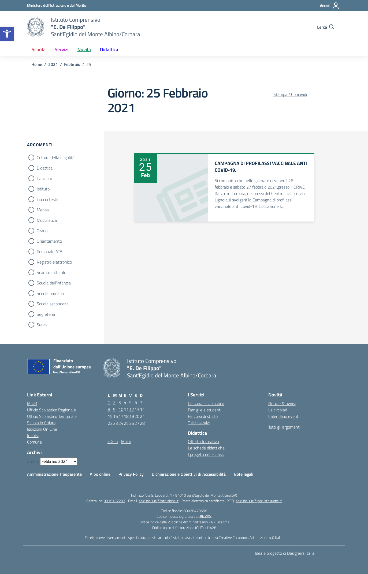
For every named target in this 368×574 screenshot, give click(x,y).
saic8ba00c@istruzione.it (159, 501)
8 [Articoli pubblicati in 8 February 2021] (109, 409)
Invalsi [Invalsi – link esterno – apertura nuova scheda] (33, 435)
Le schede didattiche (206, 448)
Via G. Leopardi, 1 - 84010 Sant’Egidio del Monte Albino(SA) (191, 495)
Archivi (33, 461)
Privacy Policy (131, 474)
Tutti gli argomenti (284, 427)
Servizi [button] (61, 49)
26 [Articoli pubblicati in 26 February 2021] (131, 423)
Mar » (126, 441)
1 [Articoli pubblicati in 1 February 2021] (109, 402)
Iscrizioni (44, 178)
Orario (42, 230)
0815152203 (114, 501)
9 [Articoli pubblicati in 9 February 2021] (114, 409)
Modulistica (47, 220)
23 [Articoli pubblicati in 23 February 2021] (115, 423)
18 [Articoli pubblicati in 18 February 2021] (126, 416)
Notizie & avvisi (282, 403)
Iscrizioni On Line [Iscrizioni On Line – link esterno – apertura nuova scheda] (42, 429)
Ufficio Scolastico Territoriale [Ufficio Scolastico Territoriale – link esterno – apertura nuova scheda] (52, 416)
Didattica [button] (109, 49)
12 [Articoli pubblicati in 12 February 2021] (131, 409)
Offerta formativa (203, 441)
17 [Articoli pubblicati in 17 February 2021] (120, 416)
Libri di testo (47, 199)
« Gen (112, 441)
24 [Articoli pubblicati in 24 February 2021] (120, 423)
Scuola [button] (39, 49)
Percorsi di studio (203, 416)
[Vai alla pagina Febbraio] (72, 64)
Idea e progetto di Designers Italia (284, 553)
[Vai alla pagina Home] (36, 64)
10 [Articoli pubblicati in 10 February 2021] (120, 409)
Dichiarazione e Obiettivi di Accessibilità (189, 474)
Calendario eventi (283, 416)
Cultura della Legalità (56, 157)
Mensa (43, 210)
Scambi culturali (51, 272)
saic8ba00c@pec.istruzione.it (259, 501)
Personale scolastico (206, 403)
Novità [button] (84, 49)
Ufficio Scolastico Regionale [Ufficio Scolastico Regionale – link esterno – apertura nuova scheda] (51, 410)
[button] (7, 34)
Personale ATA (49, 251)
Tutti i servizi (199, 422)
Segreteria (46, 314)
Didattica (45, 168)
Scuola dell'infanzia (54, 283)
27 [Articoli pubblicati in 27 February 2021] (137, 423)
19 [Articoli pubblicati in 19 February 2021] (131, 416)
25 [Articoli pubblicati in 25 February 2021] (126, 423)
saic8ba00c (203, 516)
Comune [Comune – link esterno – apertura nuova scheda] (34, 442)
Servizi (42, 324)
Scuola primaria (50, 293)
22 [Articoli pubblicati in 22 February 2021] (110, 423)
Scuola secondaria (53, 304)
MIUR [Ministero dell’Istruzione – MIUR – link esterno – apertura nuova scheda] (32, 403)
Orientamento (49, 241)
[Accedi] (329, 5)
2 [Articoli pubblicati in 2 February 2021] (114, 402)
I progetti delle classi (206, 454)
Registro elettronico (54, 262)
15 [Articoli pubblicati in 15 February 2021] (110, 416)
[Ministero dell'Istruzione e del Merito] (56, 5)
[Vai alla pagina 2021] (53, 64)
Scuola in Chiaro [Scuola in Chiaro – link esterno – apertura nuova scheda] (41, 422)
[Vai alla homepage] (35, 27)
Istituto (43, 189)
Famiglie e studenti (204, 410)
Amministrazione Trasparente (54, 474)
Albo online (100, 474)
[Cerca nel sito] (325, 27)
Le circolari (277, 410)
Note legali (243, 474)
